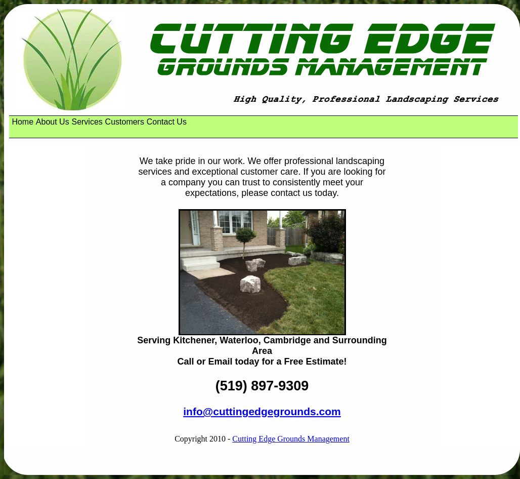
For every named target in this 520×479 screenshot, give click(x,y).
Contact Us (167, 121)
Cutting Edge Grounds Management (291, 438)
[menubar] (100, 122)
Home (22, 121)
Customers (124, 121)
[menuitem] (22, 122)
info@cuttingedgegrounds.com (262, 411)
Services (86, 121)
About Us (52, 121)
